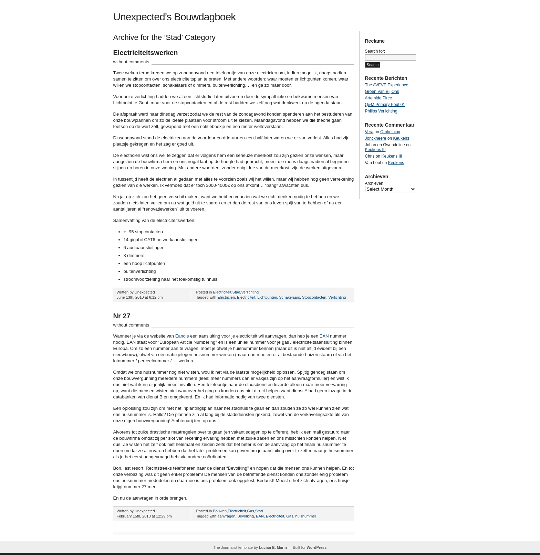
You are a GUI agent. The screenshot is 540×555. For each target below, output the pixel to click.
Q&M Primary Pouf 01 (385, 104)
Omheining (390, 131)
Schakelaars (289, 297)
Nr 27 (122, 316)
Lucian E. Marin (273, 547)
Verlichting (250, 292)
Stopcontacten (314, 297)
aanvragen (226, 516)
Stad (236, 292)
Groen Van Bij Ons (382, 91)
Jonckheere (375, 138)
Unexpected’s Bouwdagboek (174, 16)
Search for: (375, 51)
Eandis (182, 336)
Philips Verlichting (381, 111)
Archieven (374, 183)
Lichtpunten (267, 297)
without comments (131, 61)
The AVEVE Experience (386, 85)
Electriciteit (222, 292)
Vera (369, 131)
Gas (250, 511)
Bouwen (220, 511)
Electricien (226, 297)
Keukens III (375, 149)
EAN (324, 336)
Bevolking (245, 516)
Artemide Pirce (378, 98)
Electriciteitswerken (145, 52)
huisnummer (305, 516)
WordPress (316, 547)
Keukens (401, 138)
